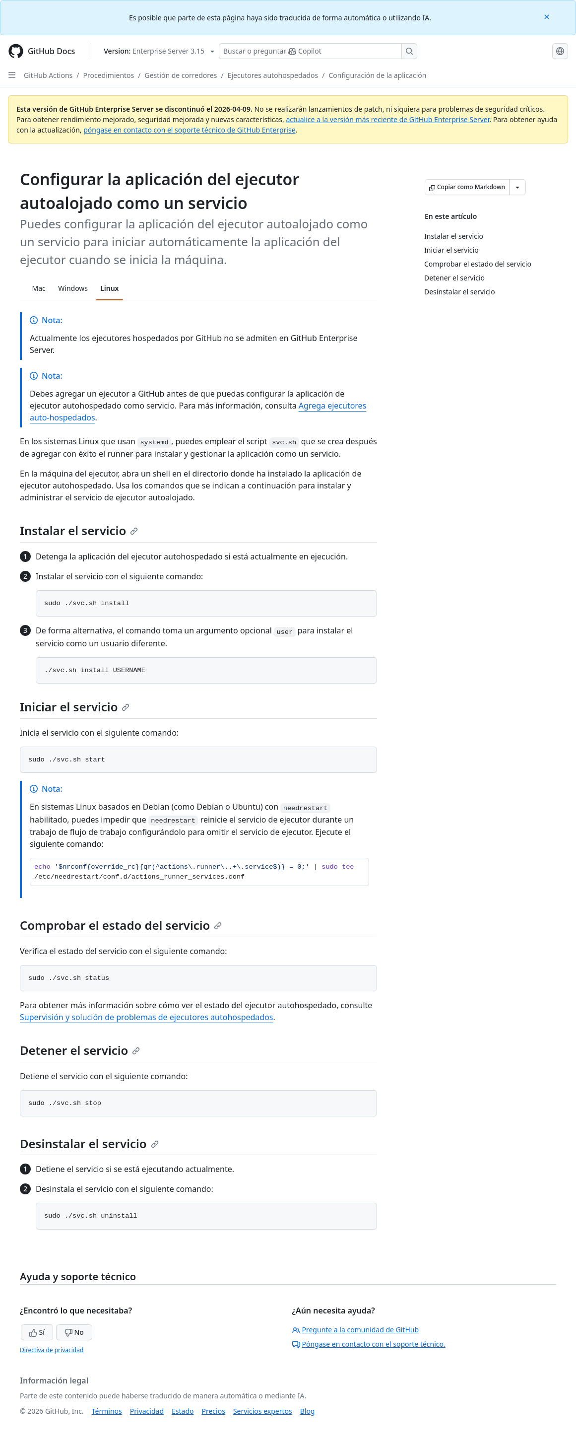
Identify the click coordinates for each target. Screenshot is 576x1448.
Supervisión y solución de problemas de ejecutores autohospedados (146, 1017)
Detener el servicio (80, 1050)
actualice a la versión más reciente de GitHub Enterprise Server (387, 119)
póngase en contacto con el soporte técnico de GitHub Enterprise (189, 130)
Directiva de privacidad (51, 1350)
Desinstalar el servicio (89, 1143)
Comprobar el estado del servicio (121, 925)
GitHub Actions (48, 75)
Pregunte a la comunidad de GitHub (355, 1329)
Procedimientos (108, 75)
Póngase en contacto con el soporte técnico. (369, 1344)
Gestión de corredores (181, 75)
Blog (307, 1411)
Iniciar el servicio (74, 706)
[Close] (548, 16)
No (74, 1332)
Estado (182, 1411)
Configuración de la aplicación (377, 75)
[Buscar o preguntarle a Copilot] (318, 51)
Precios (213, 1411)
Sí (37, 1332)
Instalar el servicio (79, 530)
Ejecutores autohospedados (273, 75)
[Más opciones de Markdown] (517, 187)
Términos (107, 1411)
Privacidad (147, 1411)
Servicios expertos (262, 1411)
